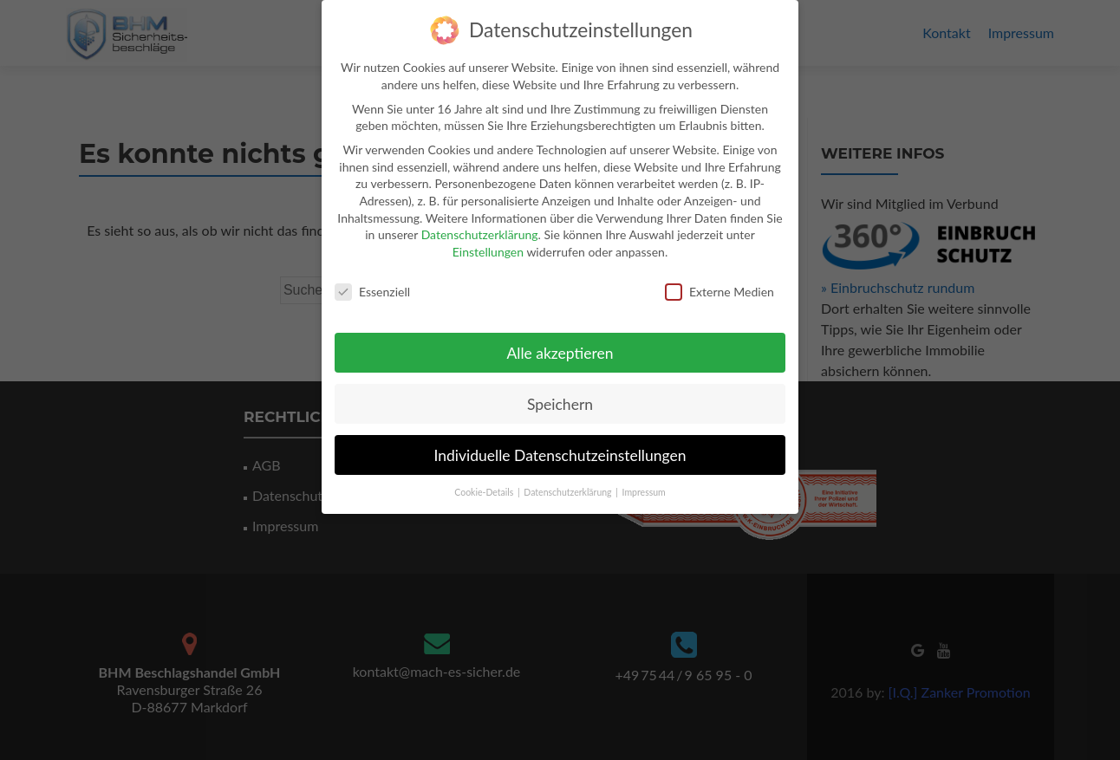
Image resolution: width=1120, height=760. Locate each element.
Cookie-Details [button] (485, 485)
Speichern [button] (560, 397)
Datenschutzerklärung (479, 227)
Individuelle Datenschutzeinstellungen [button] (560, 448)
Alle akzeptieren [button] (559, 346)
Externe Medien (719, 284)
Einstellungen (488, 244)
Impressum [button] (644, 485)
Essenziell (372, 284)
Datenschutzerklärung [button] (569, 485)
